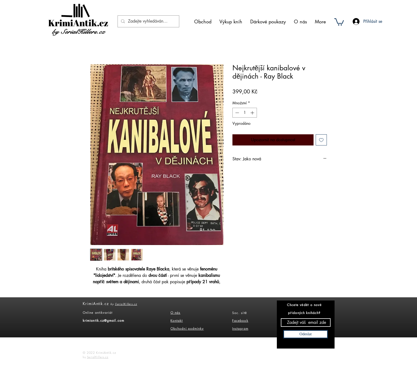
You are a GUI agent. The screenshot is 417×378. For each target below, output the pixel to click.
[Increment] (252, 112)
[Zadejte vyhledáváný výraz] (148, 21)
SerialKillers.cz (126, 304)
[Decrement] (236, 112)
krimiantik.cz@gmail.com (103, 320)
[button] (339, 21)
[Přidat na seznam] (321, 139)
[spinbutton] (244, 112)
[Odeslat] (305, 334)
